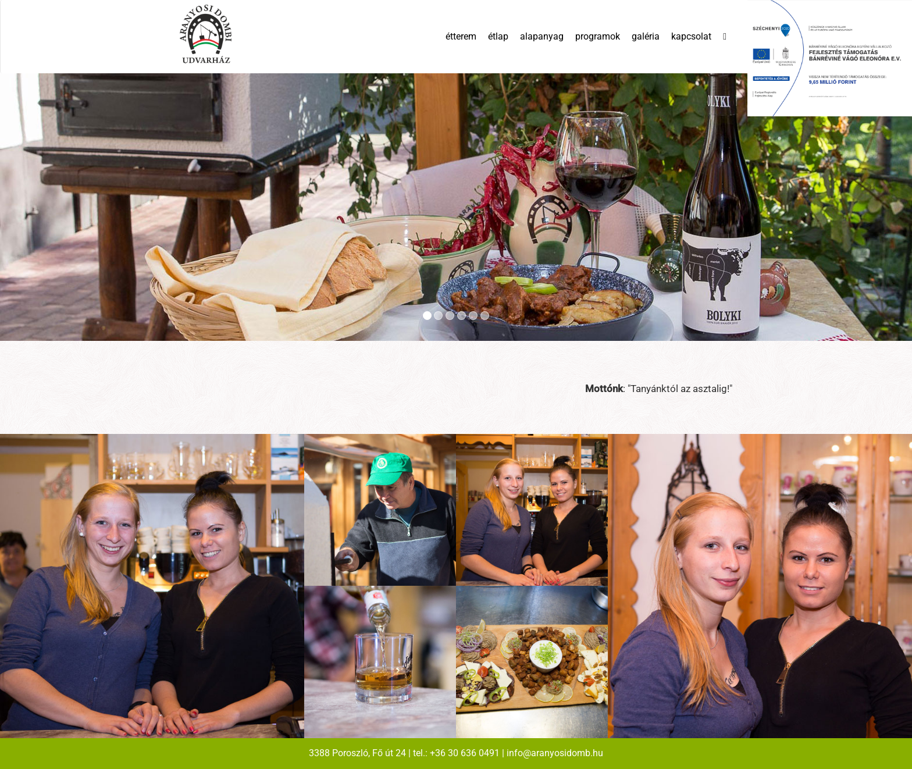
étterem (461, 36)
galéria (646, 36)
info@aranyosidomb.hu (555, 753)
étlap (498, 36)
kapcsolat (691, 36)
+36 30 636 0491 (465, 753)
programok (597, 36)
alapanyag (542, 36)
